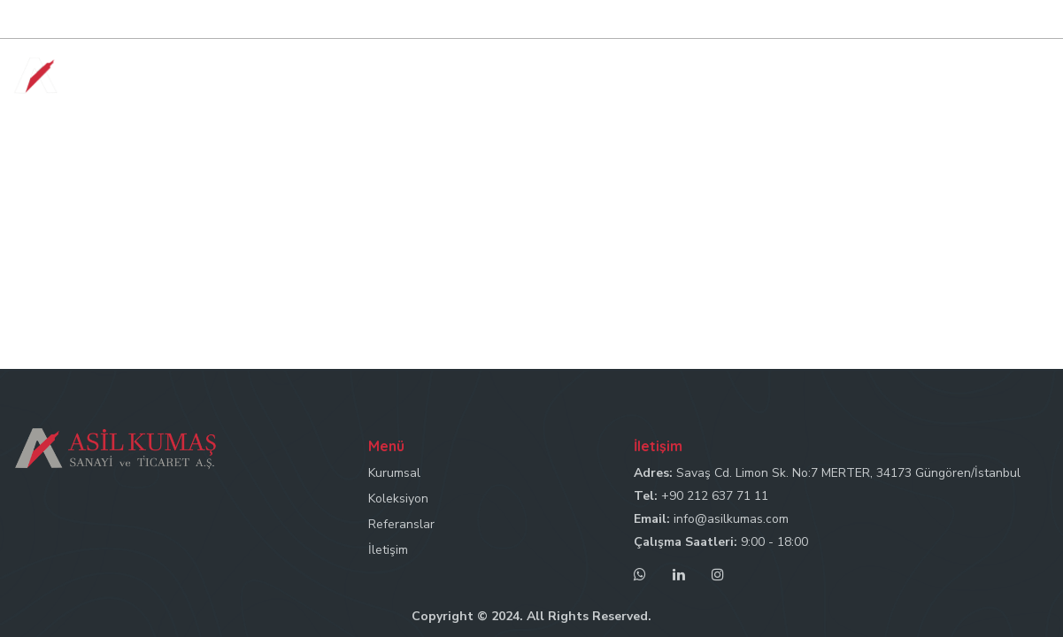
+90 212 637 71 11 (714, 495)
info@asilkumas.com (731, 518)
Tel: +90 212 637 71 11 (709, 20)
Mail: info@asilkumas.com (860, 20)
